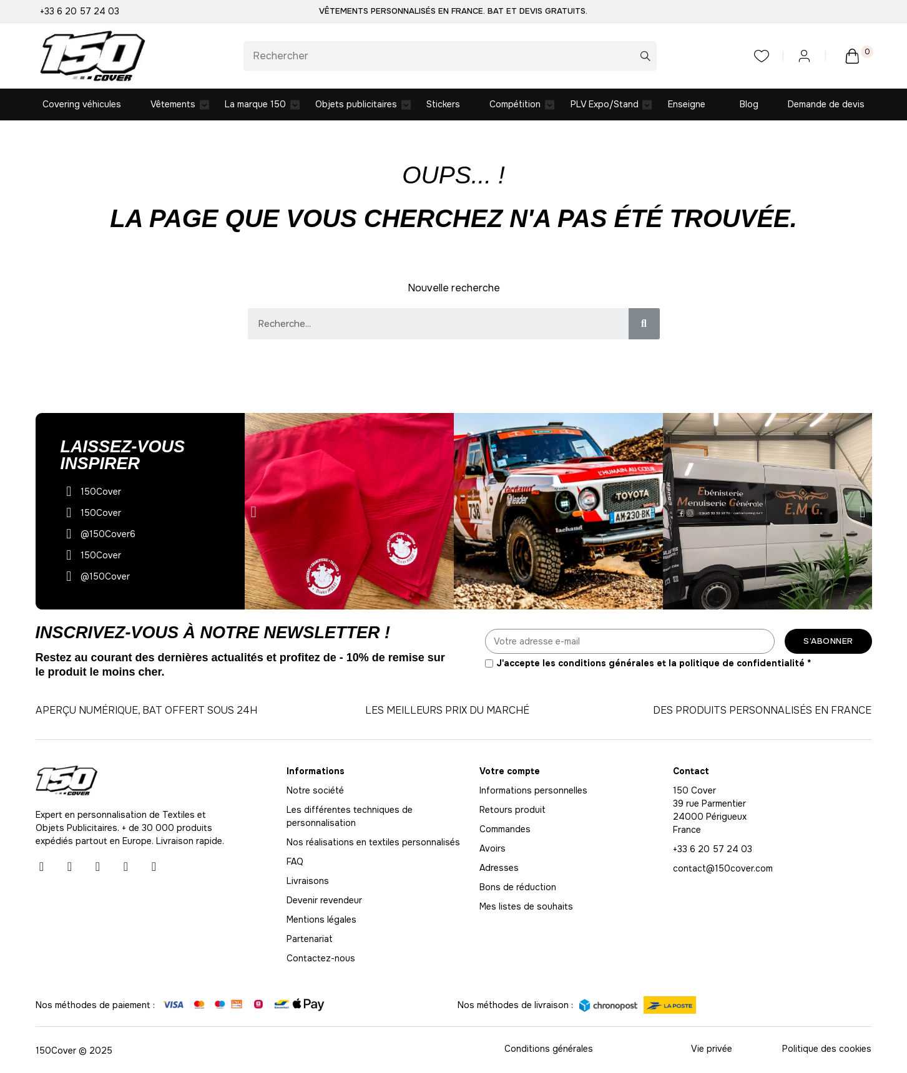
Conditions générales (548, 1049)
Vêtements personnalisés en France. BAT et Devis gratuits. (453, 11)
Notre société (315, 791)
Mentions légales (321, 920)
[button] (254, 512)
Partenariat (310, 939)
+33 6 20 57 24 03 (79, 11)
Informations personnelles (533, 791)
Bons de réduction (517, 887)
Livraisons (308, 881)
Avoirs (492, 849)
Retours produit (512, 810)
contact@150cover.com (723, 869)
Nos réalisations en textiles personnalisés (373, 842)
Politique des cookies (826, 1049)
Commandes (505, 829)
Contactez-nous (321, 958)
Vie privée (711, 1049)
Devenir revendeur (324, 900)
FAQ (295, 862)
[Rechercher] (450, 56)
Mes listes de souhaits (526, 907)
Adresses (499, 868)
